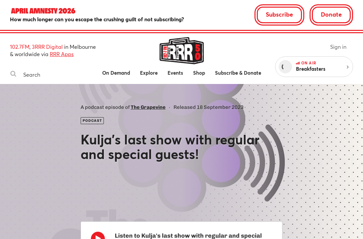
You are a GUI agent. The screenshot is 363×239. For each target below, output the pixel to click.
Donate (331, 14)
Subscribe (279, 14)
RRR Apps (62, 53)
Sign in (338, 46)
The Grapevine (148, 107)
